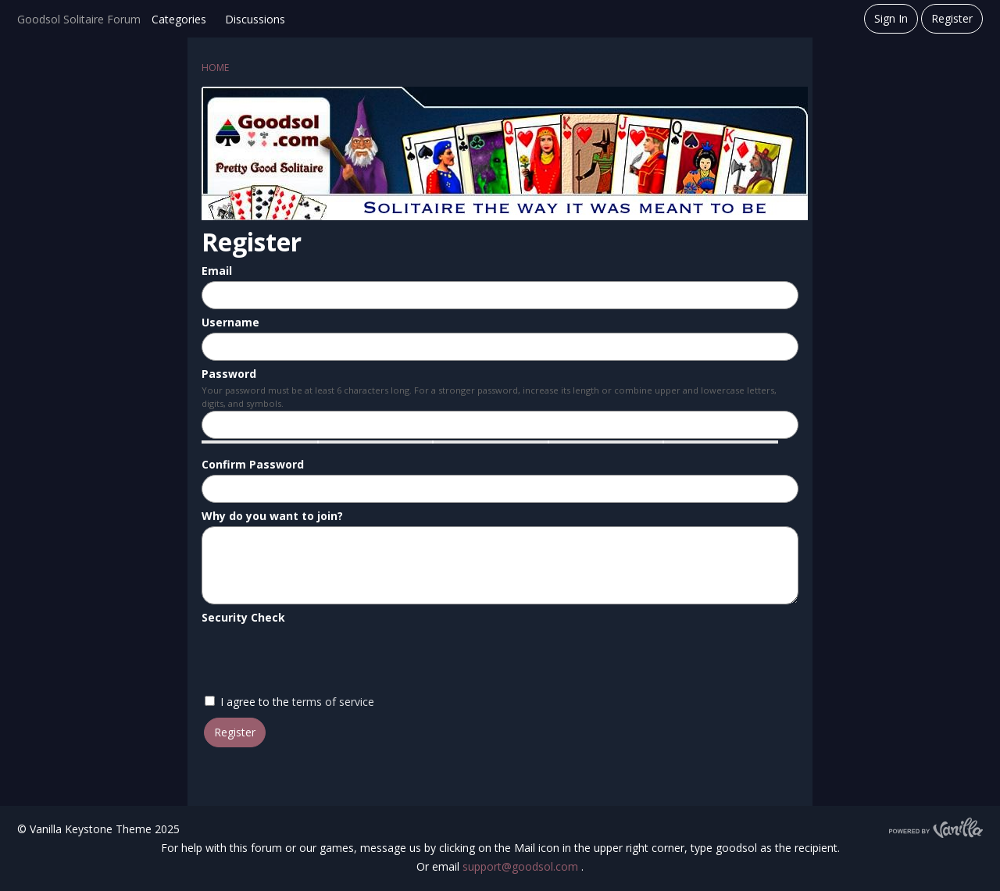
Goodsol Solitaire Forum (79, 19)
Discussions (255, 19)
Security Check (243, 617)
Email (217, 270)
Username (230, 322)
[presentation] (320, 658)
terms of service (333, 701)
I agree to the (289, 701)
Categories (179, 19)
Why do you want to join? (272, 515)
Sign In (891, 18)
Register (952, 18)
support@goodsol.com (521, 866)
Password (229, 373)
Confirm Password (253, 464)
